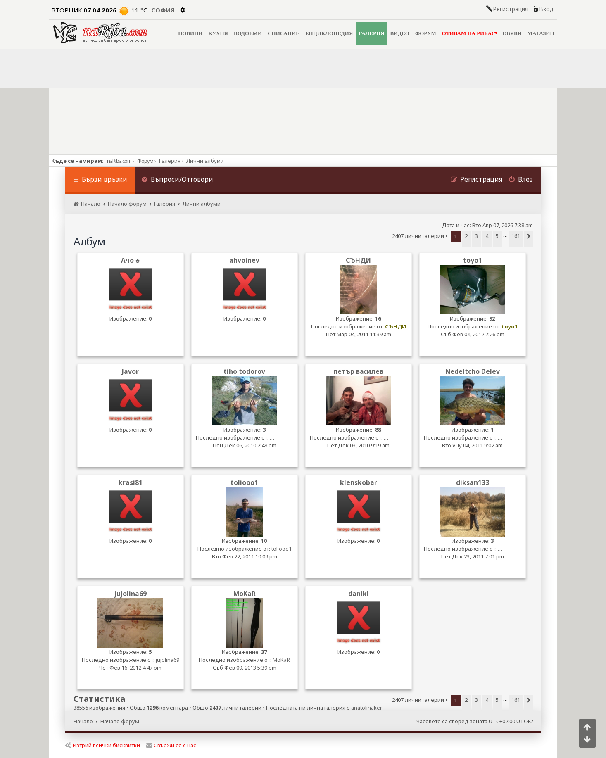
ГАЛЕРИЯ (371, 33)
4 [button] (486, 236)
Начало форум (119, 721)
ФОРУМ (425, 33)
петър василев (358, 371)
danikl (358, 593)
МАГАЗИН (541, 33)
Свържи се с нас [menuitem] (171, 745)
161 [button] (515, 236)
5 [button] (497, 236)
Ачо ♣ (130, 260)
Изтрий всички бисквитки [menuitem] (102, 745)
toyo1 (472, 260)
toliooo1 (244, 482)
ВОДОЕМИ (248, 33)
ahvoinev (244, 260)
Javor (130, 371)
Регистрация (510, 9)
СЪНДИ (358, 260)
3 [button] (476, 236)
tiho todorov (244, 371)
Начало (83, 721)
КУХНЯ (218, 33)
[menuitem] (177, 180)
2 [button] (466, 236)
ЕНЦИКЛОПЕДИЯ (329, 33)
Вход (546, 9)
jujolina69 (130, 593)
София (163, 10)
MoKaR (244, 593)
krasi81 (131, 482)
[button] (528, 239)
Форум (145, 160)
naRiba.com (119, 160)
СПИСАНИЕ (283, 33)
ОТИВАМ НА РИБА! (469, 33)
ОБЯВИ (511, 33)
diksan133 (472, 482)
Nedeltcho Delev (472, 371)
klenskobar (358, 482)
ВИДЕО (399, 33)
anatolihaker (366, 707)
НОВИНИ (190, 33)
